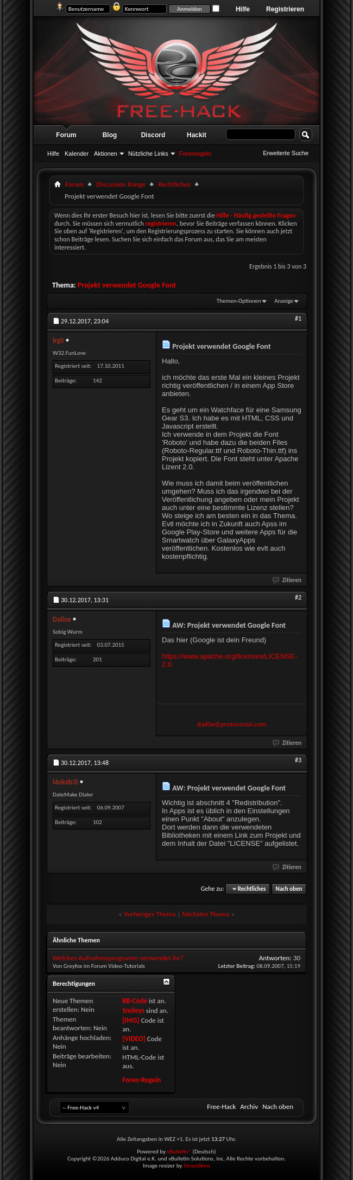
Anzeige (283, 300)
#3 (298, 760)
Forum (66, 135)
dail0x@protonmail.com (231, 724)
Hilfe (243, 9)
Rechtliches (174, 184)
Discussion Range (121, 184)
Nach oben (288, 888)
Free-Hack (221, 1106)
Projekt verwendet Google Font (127, 285)
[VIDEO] (134, 1039)
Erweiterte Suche (285, 153)
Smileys (133, 1010)
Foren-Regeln (141, 1080)
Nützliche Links (148, 153)
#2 (298, 597)
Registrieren (285, 9)
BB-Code (134, 1001)
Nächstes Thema (205, 914)
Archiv (249, 1106)
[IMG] (131, 1020)
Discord (153, 135)
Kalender (77, 153)
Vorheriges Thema (150, 914)
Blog (110, 135)
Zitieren (287, 580)
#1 (298, 318)
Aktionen (105, 153)
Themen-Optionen (239, 300)
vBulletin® (179, 1151)
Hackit (196, 135)
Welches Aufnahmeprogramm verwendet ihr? (118, 958)
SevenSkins (197, 1165)
